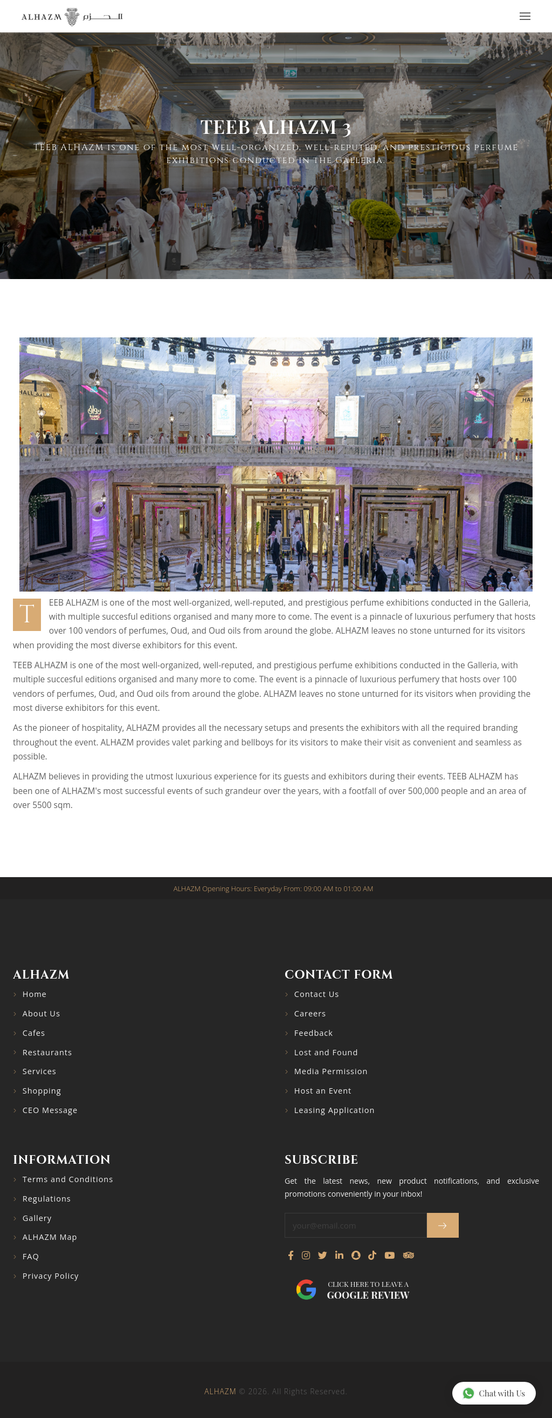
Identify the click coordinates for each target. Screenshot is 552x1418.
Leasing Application (334, 1110)
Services (40, 1071)
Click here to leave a (368, 1290)
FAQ (31, 1256)
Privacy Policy (51, 1276)
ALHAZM (220, 1391)
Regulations (47, 1198)
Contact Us (316, 994)
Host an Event (322, 1090)
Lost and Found (326, 1052)
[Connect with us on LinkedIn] (339, 1255)
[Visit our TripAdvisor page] (408, 1255)
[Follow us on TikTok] (372, 1255)
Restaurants (47, 1052)
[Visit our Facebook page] (291, 1255)
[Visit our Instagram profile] (306, 1255)
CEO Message (50, 1110)
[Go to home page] (72, 16)
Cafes (34, 1033)
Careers (310, 1013)
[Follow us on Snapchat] (355, 1255)
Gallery (37, 1218)
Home (35, 994)
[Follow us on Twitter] (322, 1255)
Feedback (313, 1033)
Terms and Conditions (68, 1179)
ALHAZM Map (50, 1237)
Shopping (42, 1090)
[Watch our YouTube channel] (389, 1255)
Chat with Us (493, 1393)
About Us (41, 1013)
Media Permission (331, 1071)
